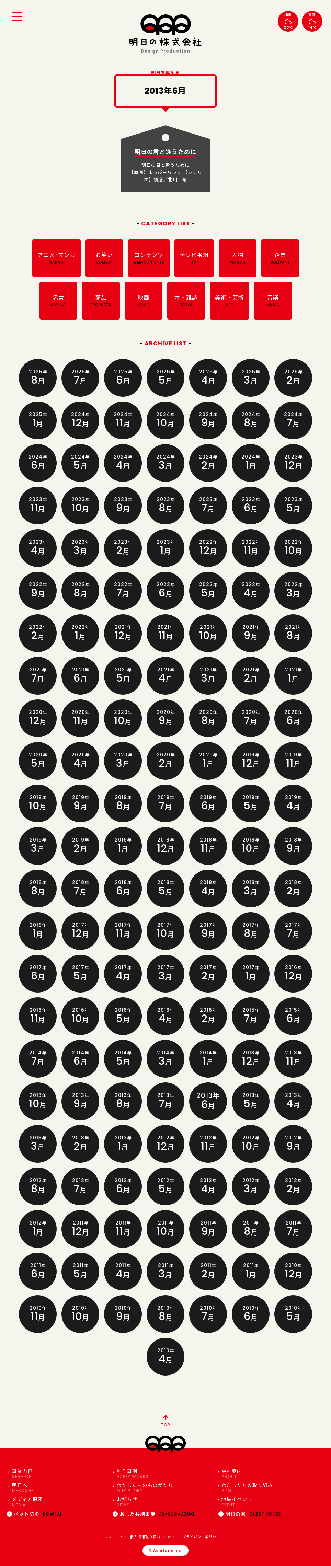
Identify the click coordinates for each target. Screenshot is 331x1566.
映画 (143, 301)
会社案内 (268, 1474)
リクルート (113, 1537)
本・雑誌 (186, 301)
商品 (101, 301)
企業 (280, 258)
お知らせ (164, 1502)
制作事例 (164, 1474)
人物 (237, 258)
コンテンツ (148, 258)
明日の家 (249, 1514)
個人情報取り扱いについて (152, 1537)
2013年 (208, 1101)
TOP (165, 1419)
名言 (58, 301)
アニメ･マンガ (56, 258)
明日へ (59, 1488)
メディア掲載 (59, 1502)
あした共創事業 (153, 1514)
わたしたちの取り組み (268, 1488)
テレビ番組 (194, 258)
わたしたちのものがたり (164, 1488)
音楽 (273, 301)
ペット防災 (34, 1514)
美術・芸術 (229, 301)
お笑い (104, 258)
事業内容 (59, 1474)
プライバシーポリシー (201, 1537)
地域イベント (268, 1502)
